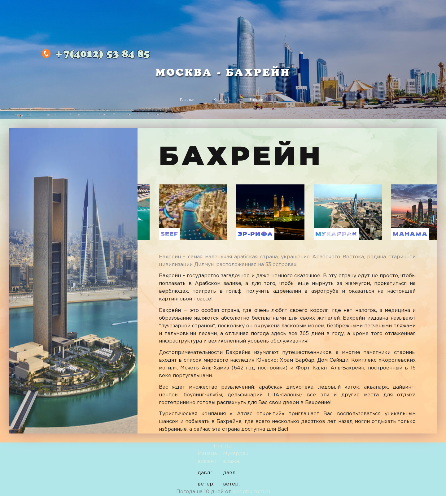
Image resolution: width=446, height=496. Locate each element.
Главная (188, 99)
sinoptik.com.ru (251, 492)
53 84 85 (102, 54)
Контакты (222, 99)
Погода (223, 446)
